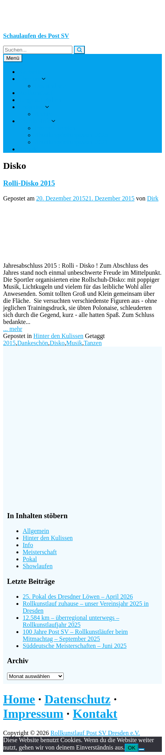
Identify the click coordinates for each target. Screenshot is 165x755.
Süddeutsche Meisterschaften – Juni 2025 (75, 645)
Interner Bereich (54, 128)
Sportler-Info (35, 121)
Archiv (43, 114)
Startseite (30, 71)
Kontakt (29, 149)
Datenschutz (78, 699)
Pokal (30, 559)
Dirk (152, 198)
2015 (9, 343)
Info (28, 545)
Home (19, 699)
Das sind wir (50, 85)
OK (131, 748)
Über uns (30, 78)
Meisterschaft (40, 552)
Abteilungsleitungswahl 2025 (71, 135)
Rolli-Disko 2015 (29, 183)
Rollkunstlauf (36, 92)
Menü (12, 58)
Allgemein (36, 531)
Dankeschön (32, 343)
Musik (74, 343)
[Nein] (141, 749)
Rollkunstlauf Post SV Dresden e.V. (95, 733)
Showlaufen (37, 566)
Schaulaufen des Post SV (36, 35)
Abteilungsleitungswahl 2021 (71, 142)
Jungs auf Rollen (40, 100)
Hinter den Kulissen (58, 336)
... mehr (12, 329)
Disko (57, 343)
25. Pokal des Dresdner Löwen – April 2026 (78, 596)
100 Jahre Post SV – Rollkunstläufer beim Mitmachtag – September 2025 (75, 635)
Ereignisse (32, 107)
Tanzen (93, 343)
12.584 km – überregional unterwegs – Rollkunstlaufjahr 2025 (71, 621)
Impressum (33, 714)
